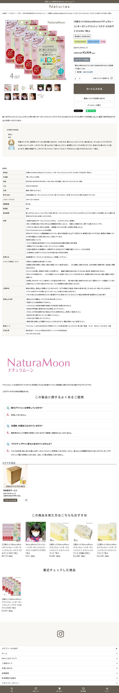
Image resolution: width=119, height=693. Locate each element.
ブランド (12, 13)
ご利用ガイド (7, 663)
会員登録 (5, 673)
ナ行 (19, 13)
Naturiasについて (9, 658)
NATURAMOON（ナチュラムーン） (34, 13)
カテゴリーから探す (10, 648)
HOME (4, 13)
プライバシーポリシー (11, 683)
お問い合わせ (7, 668)
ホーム (4, 653)
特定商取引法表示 (9, 678)
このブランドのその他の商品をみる (15, 391)
